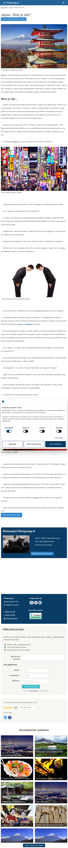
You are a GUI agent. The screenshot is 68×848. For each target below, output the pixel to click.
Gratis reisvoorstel (31, 686)
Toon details (59, 438)
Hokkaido (28, 324)
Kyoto (36, 498)
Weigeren (12, 444)
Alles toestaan (55, 444)
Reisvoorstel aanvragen (11, 515)
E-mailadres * (14, 675)
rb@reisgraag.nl (11, 618)
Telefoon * (16, 681)
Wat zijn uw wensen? (15, 658)
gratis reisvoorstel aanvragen (14, 19)
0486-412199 (10, 612)
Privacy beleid (34, 691)
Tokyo (15, 142)
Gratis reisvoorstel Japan (34, 845)
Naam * (17, 670)
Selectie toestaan (34, 444)
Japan (3, 75)
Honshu (19, 324)
